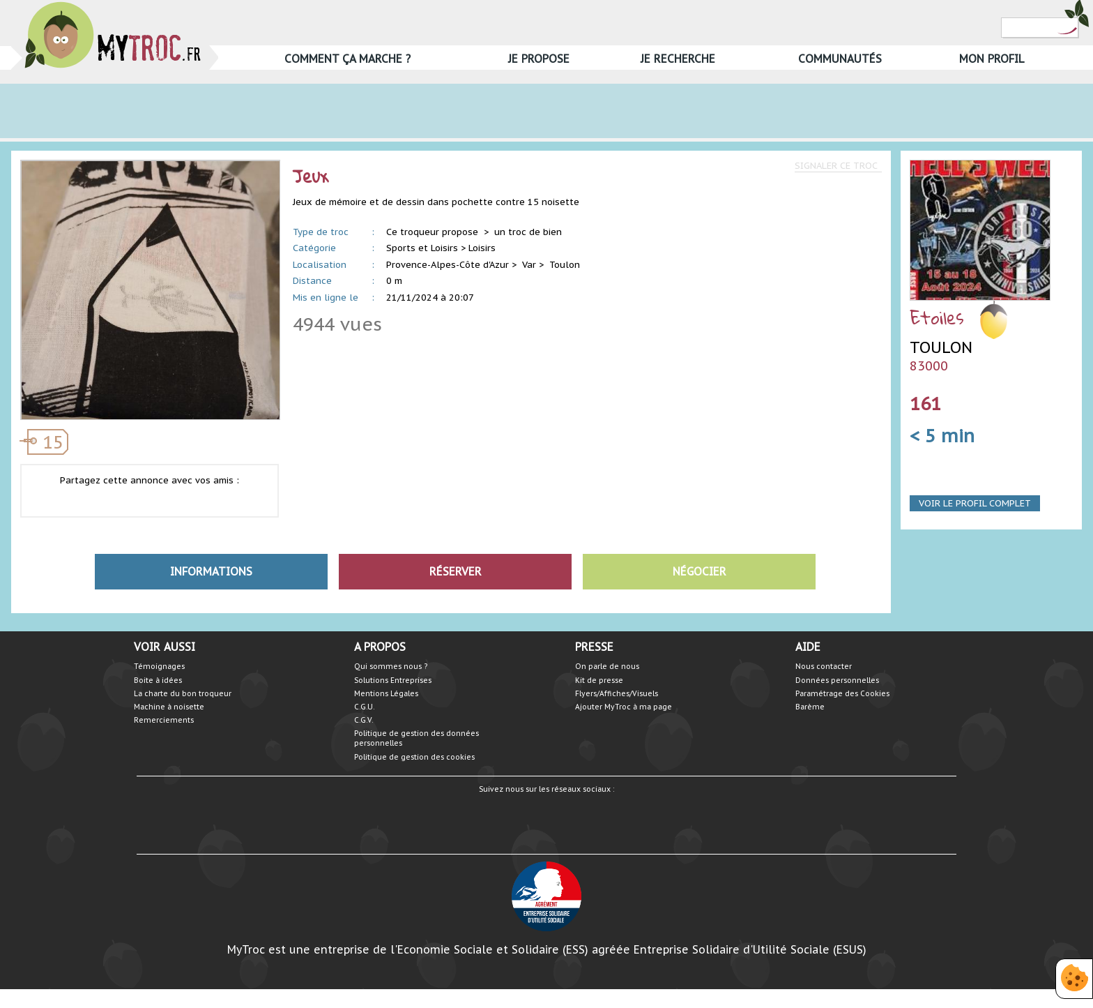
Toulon (564, 265)
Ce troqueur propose (433, 232)
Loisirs (482, 248)
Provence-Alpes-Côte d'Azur (447, 265)
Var (529, 265)
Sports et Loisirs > (426, 248)
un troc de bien (528, 232)
